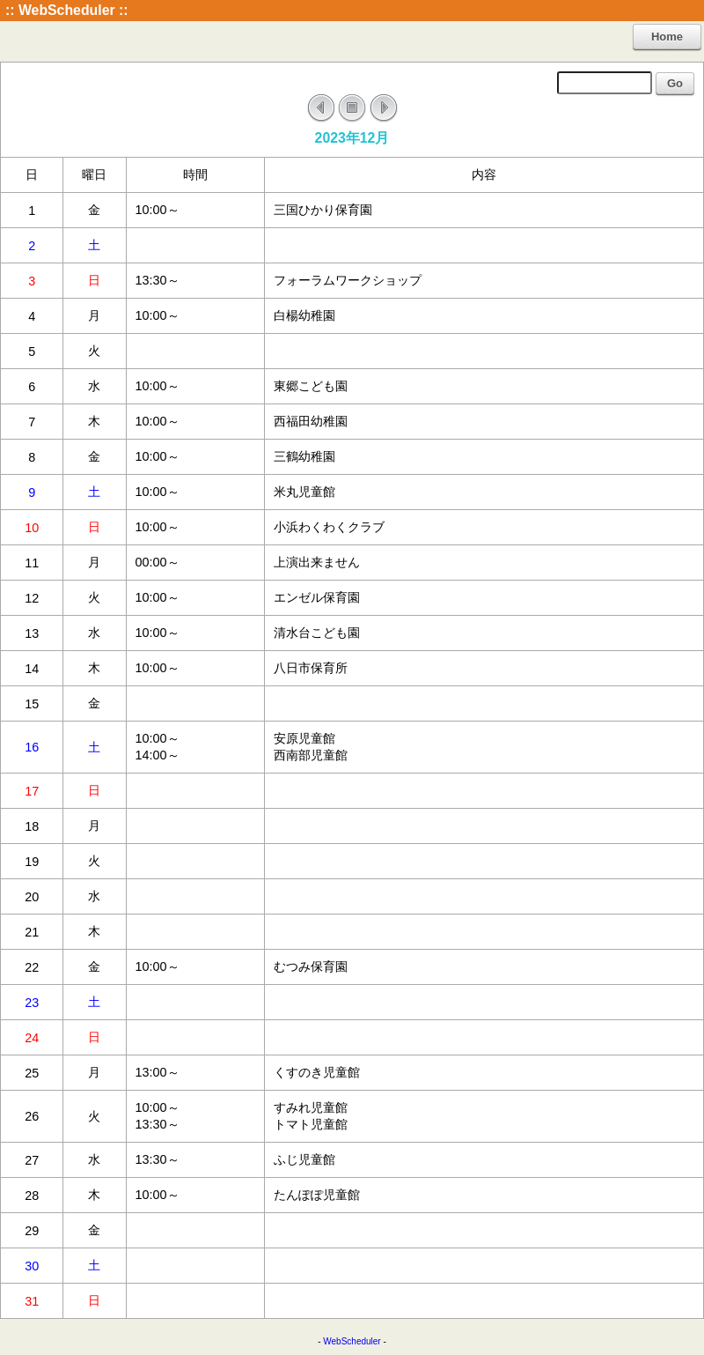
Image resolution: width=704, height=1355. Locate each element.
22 (32, 967)
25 (32, 1073)
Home (667, 36)
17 (32, 791)
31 (32, 1301)
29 (32, 1231)
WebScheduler (351, 1341)
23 (32, 1003)
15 (32, 704)
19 (32, 862)
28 (32, 1195)
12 (32, 598)
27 (32, 1160)
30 (32, 1266)
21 (32, 932)
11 (32, 563)
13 (32, 633)
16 (32, 747)
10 (32, 528)
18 (32, 826)
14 (32, 669)
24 (32, 1038)
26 (32, 1116)
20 (32, 897)
